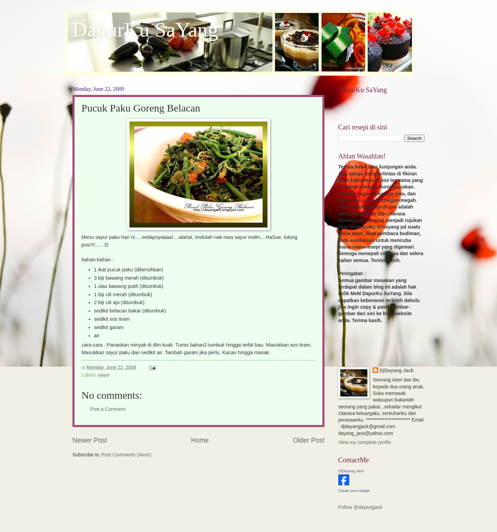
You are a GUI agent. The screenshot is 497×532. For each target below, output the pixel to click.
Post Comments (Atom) (126, 454)
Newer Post (89, 440)
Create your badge (354, 491)
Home (200, 440)
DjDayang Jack (396, 370)
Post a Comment (108, 409)
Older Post (308, 440)
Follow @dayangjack (360, 507)
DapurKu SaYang (145, 29)
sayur (104, 375)
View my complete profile (364, 442)
